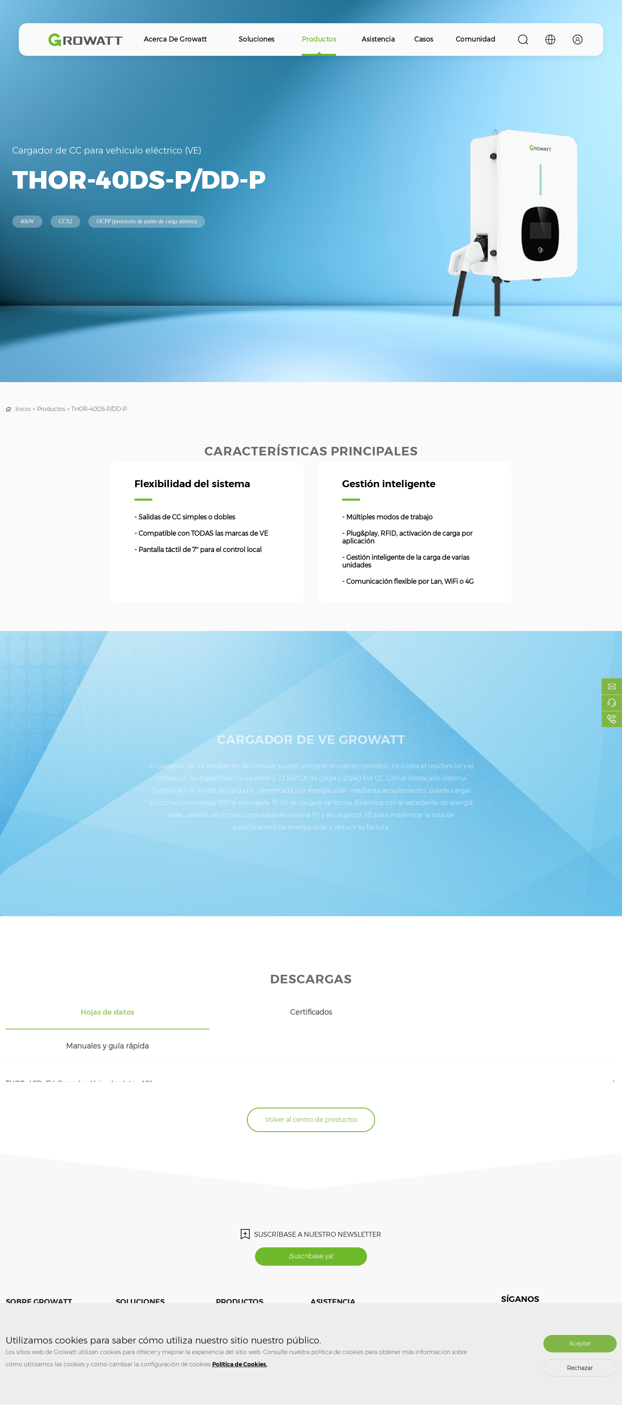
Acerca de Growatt (175, 39)
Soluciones (257, 39)
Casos (423, 39)
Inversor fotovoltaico (239, 1289)
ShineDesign (402, 1301)
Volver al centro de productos (311, 1085)
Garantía (320, 1301)
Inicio (23, 409)
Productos (319, 39)
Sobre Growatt (39, 1267)
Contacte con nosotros (32, 1301)
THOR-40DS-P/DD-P (99, 409)
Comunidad (476, 39)
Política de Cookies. (239, 1364)
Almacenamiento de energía (150, 1301)
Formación (323, 1289)
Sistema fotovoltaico (140, 1289)
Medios (14, 1289)
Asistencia (378, 39)
